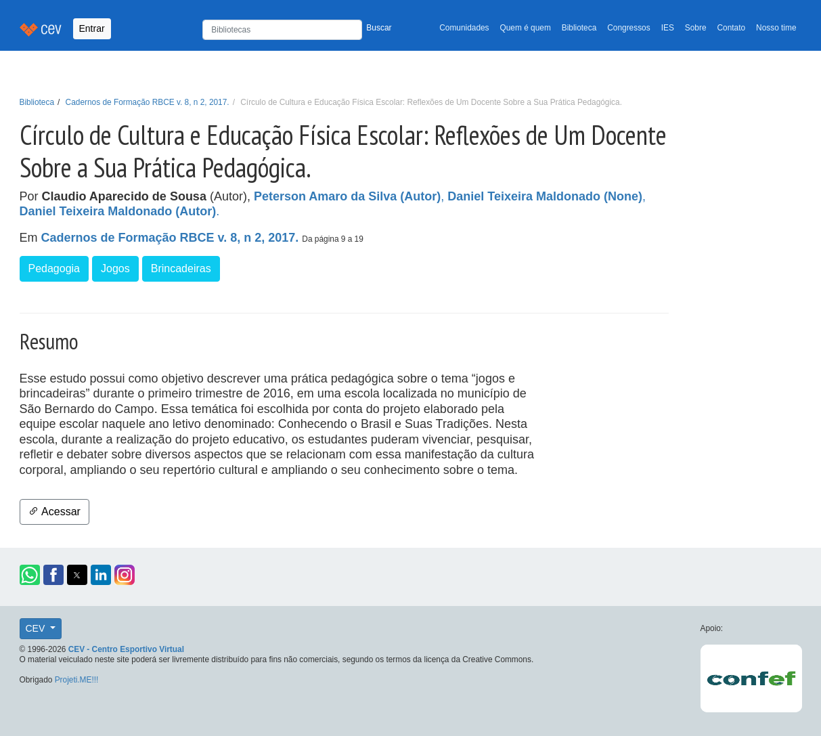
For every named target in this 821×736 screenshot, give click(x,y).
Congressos (628, 28)
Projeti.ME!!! (77, 680)
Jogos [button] (115, 268)
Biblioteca (579, 28)
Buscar (378, 28)
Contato (731, 28)
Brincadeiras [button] (181, 268)
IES (667, 28)
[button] (30, 575)
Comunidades (464, 28)
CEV (37, 628)
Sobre (696, 28)
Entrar (92, 28)
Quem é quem (525, 28)
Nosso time (776, 28)
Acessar (54, 511)
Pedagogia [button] (54, 268)
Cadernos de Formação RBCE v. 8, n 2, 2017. (147, 102)
